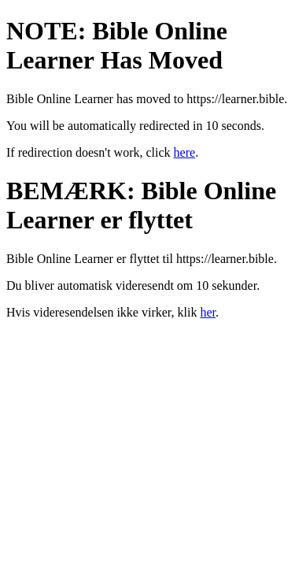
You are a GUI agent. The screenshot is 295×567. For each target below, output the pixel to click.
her (208, 312)
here (185, 152)
